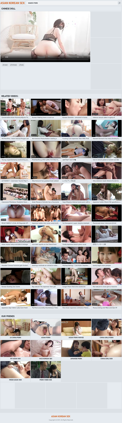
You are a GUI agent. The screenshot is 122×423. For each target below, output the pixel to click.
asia (22, 65)
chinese (14, 65)
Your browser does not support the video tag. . (45, 36)
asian (6, 65)
